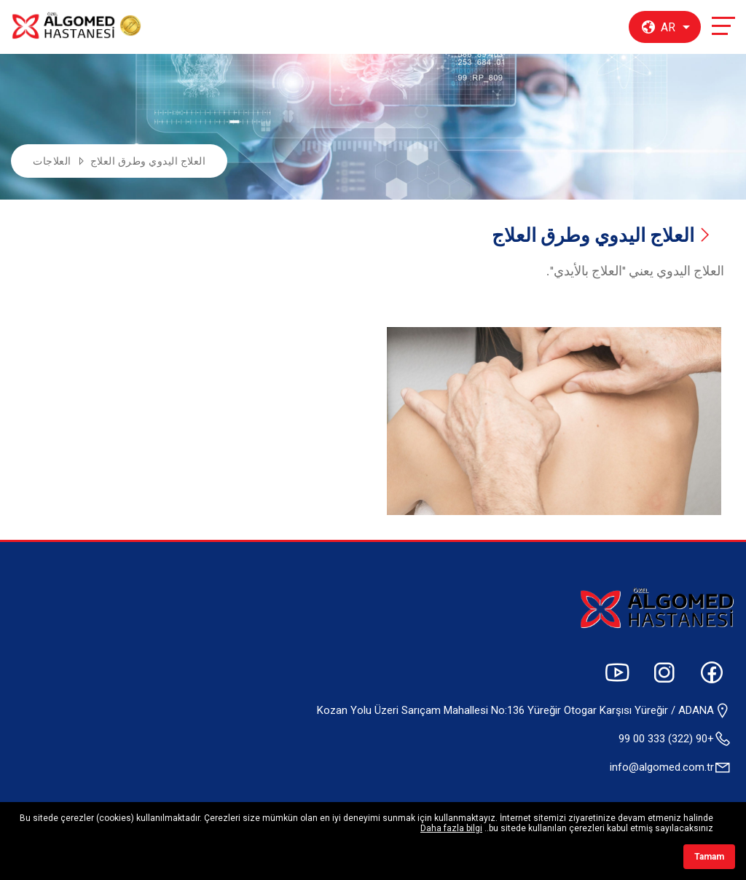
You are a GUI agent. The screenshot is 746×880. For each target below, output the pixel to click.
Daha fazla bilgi (451, 828)
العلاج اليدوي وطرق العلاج (148, 161)
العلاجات (52, 161)
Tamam (709, 857)
